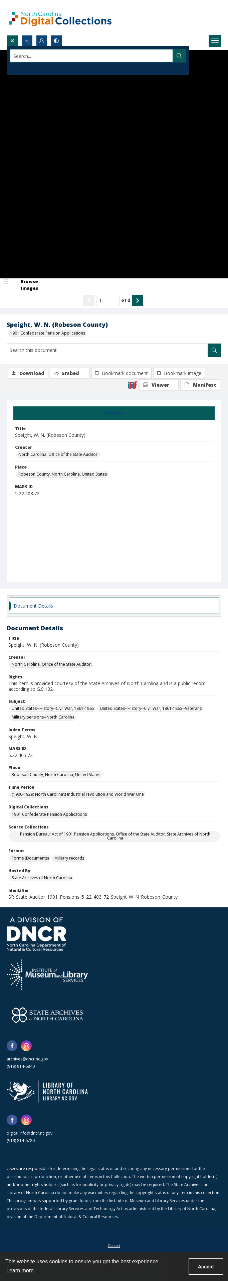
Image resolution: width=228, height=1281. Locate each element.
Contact (114, 1245)
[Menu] (215, 41)
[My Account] (41, 40)
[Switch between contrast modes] (56, 40)
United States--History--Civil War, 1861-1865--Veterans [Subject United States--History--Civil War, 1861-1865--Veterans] (151, 708)
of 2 (125, 300)
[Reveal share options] (27, 40)
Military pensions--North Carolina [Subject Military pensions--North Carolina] (43, 717)
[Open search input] (12, 40)
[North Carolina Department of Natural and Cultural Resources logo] (36, 934)
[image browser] (25, 284)
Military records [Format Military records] (69, 858)
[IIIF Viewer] (159, 385)
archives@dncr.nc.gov (27, 1059)
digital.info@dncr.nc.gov (29, 1133)
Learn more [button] (20, 1270)
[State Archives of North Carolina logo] (47, 1015)
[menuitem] (114, 1245)
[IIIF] (132, 384)
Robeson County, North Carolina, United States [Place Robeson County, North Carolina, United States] (62, 474)
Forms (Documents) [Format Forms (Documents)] (30, 858)
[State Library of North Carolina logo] (47, 1091)
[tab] (114, 413)
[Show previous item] (88, 300)
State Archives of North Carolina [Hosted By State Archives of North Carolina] (42, 878)
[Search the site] (92, 55)
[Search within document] (214, 350)
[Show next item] (137, 300)
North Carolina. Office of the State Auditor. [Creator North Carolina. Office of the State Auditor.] (58, 454)
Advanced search (26, 68)
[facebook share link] (12, 1045)
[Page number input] (108, 300)
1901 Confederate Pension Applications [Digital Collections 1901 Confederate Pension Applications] (49, 814)
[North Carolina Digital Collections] (60, 17)
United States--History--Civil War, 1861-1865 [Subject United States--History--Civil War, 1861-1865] (53, 708)
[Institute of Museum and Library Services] (47, 974)
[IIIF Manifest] (200, 385)
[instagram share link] (26, 1045)
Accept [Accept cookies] (206, 1266)
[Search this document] (107, 350)
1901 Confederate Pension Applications (47, 333)
